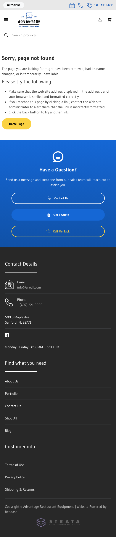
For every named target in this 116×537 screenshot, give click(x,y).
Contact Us (58, 198)
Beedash (11, 512)
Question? (13, 5)
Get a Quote (58, 215)
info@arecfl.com (29, 287)
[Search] (58, 35)
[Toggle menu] (6, 19)
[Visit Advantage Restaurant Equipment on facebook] (7, 334)
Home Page (16, 124)
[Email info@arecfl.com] (72, 5)
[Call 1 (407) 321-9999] (80, 5)
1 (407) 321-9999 (29, 305)
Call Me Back (100, 5)
